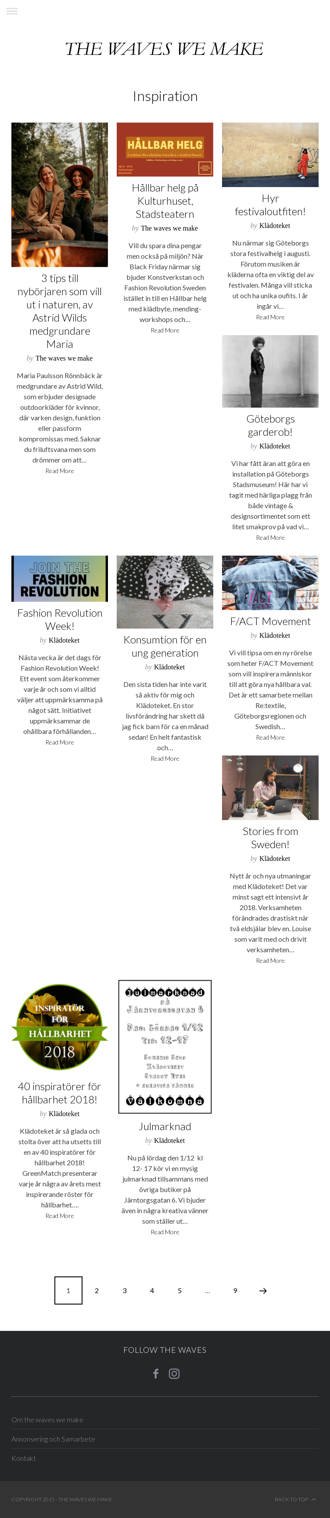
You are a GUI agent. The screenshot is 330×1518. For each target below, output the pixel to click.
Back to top (295, 1499)
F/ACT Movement (270, 620)
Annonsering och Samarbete (53, 1439)
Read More (59, 471)
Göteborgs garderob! (270, 425)
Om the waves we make (47, 1419)
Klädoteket (274, 225)
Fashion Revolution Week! (60, 619)
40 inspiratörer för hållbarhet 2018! (59, 1093)
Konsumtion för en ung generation (165, 646)
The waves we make (64, 358)
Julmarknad (165, 1126)
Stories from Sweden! (270, 837)
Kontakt (23, 1458)
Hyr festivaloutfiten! (270, 204)
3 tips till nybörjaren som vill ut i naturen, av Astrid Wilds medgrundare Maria (60, 310)
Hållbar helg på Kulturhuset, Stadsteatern (165, 200)
